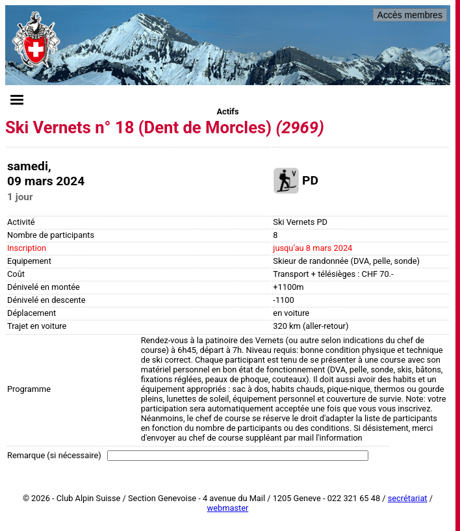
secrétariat (408, 498)
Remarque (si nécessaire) (54, 455)
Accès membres (409, 15)
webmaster (228, 508)
